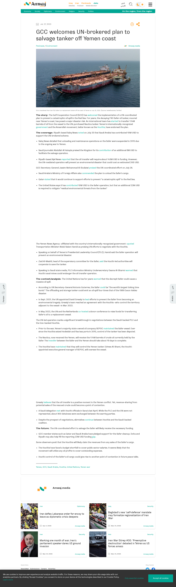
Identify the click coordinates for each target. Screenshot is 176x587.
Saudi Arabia (53, 467)
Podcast (80, 6)
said (101, 261)
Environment (60, 11)
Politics (91, 11)
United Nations (73, 467)
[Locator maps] (88, 215)
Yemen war (85, 467)
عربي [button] (123, 3)
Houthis (101, 127)
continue (89, 420)
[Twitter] (147, 569)
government (42, 127)
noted (81, 132)
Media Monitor (91, 6)
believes (47, 402)
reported (66, 159)
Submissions (35, 569)
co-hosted (83, 311)
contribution (105, 150)
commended (88, 173)
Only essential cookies (134, 578)
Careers (44, 569)
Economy (27, 11)
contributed (72, 185)
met (58, 410)
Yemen (39, 467)
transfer (52, 340)
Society (37, 11)
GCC (45, 467)
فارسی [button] (123, 6)
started (114, 121)
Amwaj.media (134, 46)
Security (81, 11)
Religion (72, 11)
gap (93, 437)
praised (92, 168)
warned (129, 270)
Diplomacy (48, 11)
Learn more (8, 580)
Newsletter (25, 569)
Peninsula (40, 46)
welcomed (92, 115)
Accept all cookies (160, 578)
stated (47, 179)
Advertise (51, 569)
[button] (123, 4)
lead (87, 299)
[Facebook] (153, 569)
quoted (130, 243)
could (102, 287)
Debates (72, 6)
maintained (109, 328)
